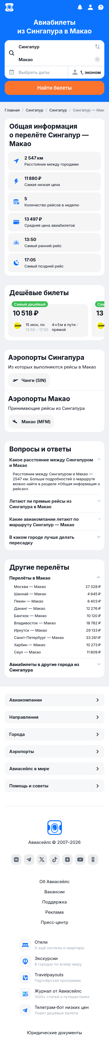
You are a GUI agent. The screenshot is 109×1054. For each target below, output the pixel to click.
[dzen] (67, 859)
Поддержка (54, 902)
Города (54, 734)
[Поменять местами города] (97, 46)
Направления (54, 717)
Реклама (54, 912)
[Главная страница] (9, 7)
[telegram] (29, 859)
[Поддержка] (100, 7)
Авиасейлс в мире (54, 768)
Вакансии (54, 891)
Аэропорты (54, 751)
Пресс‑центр (54, 922)
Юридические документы (54, 1032)
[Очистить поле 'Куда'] (97, 59)
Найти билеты (54, 88)
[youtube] (80, 859)
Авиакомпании (54, 700)
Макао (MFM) (31, 421)
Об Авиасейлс (54, 881)
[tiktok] (54, 859)
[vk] (16, 859)
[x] (41, 859)
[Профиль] (90, 7)
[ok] (93, 859)
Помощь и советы (54, 786)
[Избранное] (79, 7)
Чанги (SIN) (29, 380)
